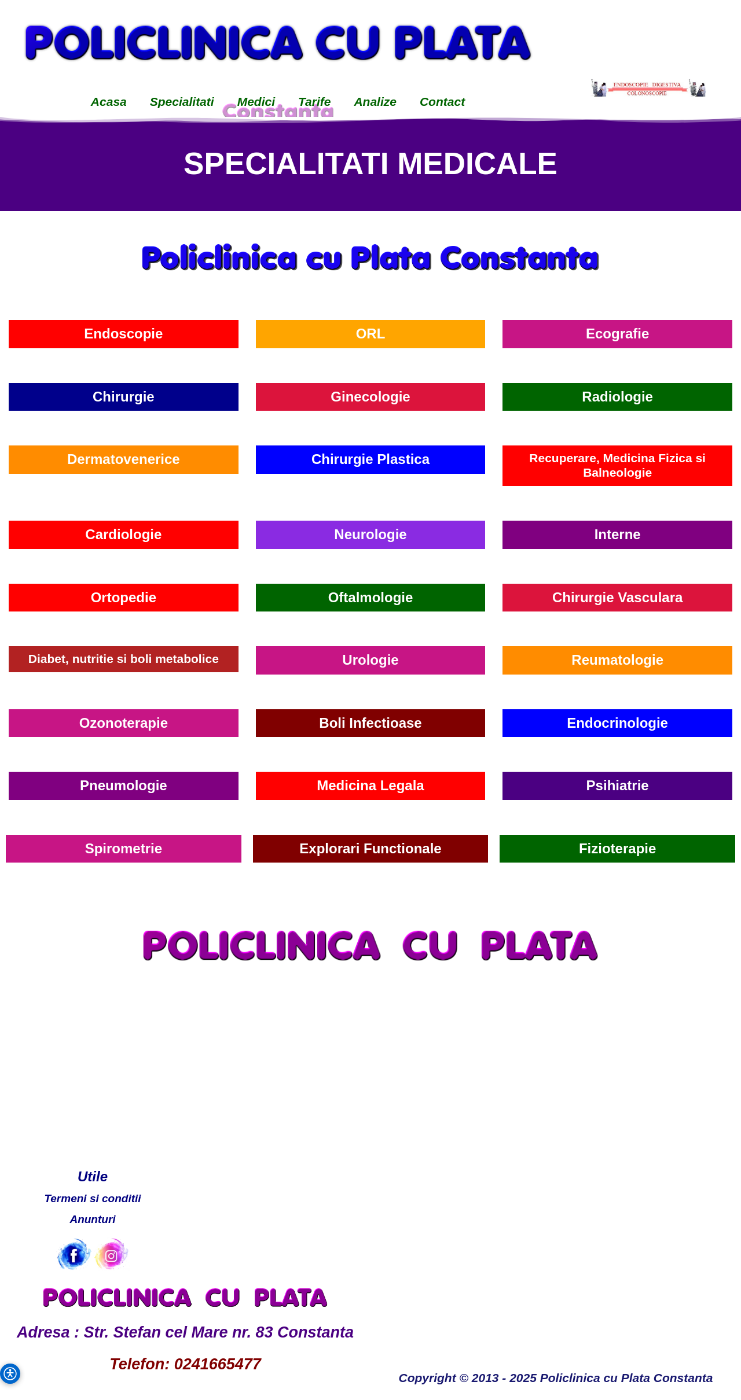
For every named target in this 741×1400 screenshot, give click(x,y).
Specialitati (182, 101)
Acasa (109, 101)
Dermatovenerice (123, 459)
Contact (442, 101)
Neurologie (370, 534)
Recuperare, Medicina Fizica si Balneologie (617, 465)
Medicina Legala (370, 785)
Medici (256, 101)
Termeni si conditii (92, 1198)
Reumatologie (617, 660)
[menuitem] (108, 103)
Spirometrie (123, 848)
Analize (375, 101)
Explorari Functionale (370, 848)
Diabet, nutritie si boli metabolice (123, 658)
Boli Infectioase (370, 723)
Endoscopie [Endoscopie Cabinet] (123, 333)
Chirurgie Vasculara (617, 597)
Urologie (370, 660)
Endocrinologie (617, 723)
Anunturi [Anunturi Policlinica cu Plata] (92, 1219)
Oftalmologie (370, 597)
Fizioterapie (617, 848)
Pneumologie (123, 785)
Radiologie (617, 396)
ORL (371, 333)
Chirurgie (124, 396)
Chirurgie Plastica (370, 459)
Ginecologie (370, 396)
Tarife (314, 101)
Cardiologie (123, 534)
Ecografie (617, 333)
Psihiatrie (617, 785)
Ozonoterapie (123, 723)
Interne (618, 534)
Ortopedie (123, 597)
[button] (10, 1374)
